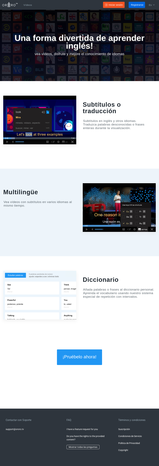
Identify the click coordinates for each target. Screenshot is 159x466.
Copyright (123, 450)
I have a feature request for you (82, 429)
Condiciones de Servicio (130, 436)
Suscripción (124, 429)
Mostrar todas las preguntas (83, 447)
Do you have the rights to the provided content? (85, 438)
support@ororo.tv (15, 429)
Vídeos (28, 5)
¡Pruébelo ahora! (80, 356)
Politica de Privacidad (129, 443)
